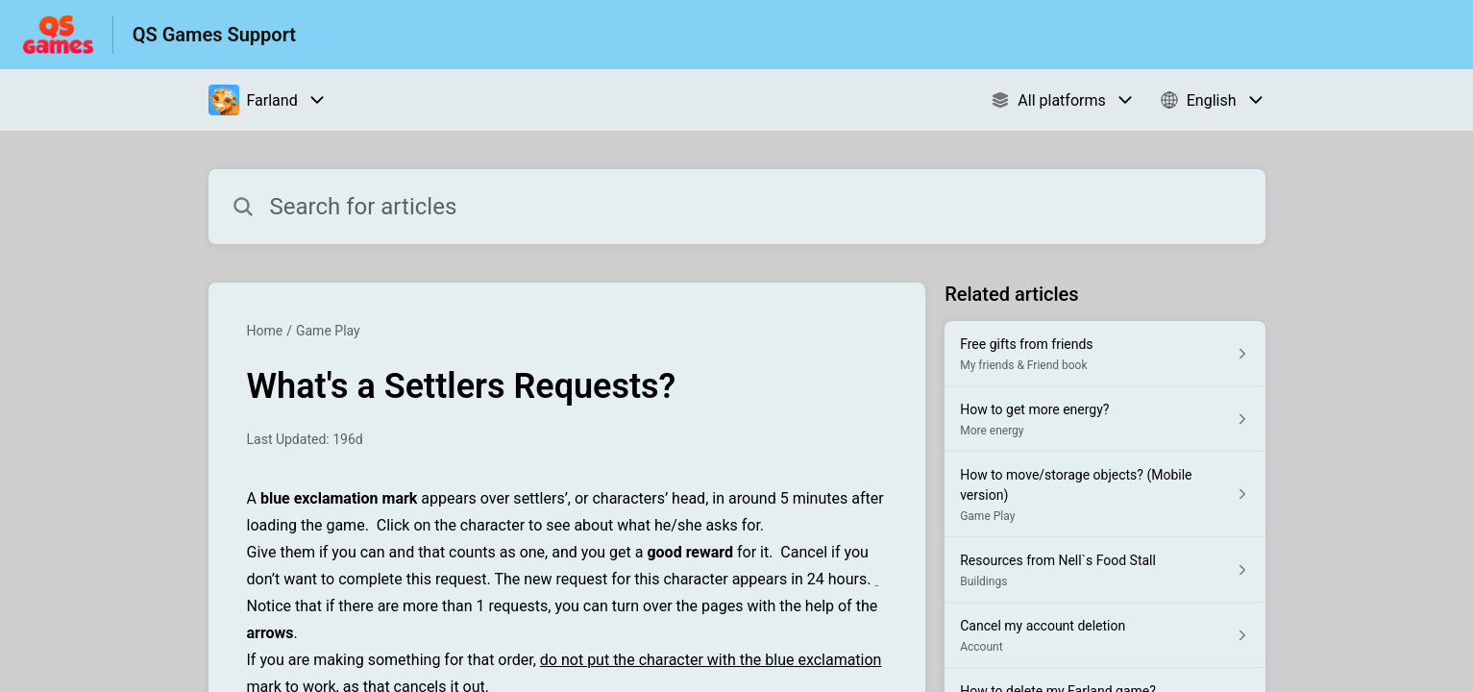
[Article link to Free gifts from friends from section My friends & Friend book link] (1104, 353)
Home (265, 330)
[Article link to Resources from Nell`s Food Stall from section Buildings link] (1104, 570)
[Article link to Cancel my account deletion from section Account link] (1104, 635)
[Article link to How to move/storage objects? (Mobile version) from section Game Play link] (1104, 494)
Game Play (328, 330)
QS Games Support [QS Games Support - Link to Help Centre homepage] (214, 34)
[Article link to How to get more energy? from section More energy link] (1104, 419)
